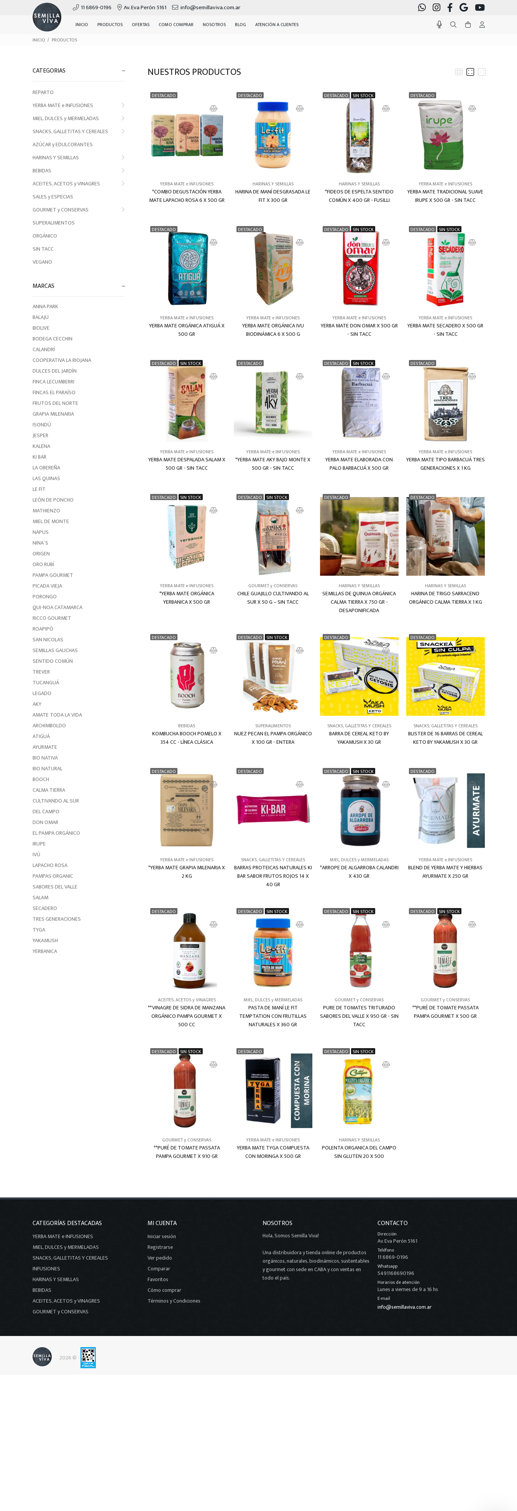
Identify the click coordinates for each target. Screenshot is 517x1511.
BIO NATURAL (47, 768)
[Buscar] (453, 25)
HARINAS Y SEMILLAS (79, 157)
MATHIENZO (46, 510)
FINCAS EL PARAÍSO (54, 392)
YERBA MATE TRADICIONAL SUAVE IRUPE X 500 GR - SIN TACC (445, 196)
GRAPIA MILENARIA (53, 414)
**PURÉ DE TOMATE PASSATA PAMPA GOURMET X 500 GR (445, 1012)
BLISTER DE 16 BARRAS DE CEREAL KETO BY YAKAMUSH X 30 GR (445, 738)
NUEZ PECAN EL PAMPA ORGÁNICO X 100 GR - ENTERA (273, 738)
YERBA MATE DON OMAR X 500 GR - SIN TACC (359, 330)
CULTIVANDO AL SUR (56, 800)
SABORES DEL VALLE (55, 886)
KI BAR (39, 456)
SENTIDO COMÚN (53, 661)
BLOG (240, 24)
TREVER (41, 671)
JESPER (40, 435)
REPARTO (43, 92)
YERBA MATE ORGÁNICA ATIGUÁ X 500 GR (187, 330)
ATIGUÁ (41, 736)
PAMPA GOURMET (53, 575)
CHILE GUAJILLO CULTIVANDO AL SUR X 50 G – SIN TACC (273, 598)
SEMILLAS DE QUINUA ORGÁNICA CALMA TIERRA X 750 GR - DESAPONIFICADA (359, 602)
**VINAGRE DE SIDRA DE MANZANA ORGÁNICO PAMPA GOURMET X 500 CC (186, 1016)
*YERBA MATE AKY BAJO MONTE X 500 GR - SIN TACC (272, 464)
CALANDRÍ (44, 349)
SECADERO (45, 908)
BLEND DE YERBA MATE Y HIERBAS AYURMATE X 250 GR (445, 872)
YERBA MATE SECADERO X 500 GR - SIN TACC (445, 330)
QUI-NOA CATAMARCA (57, 607)
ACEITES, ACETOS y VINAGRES (79, 183)
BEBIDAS (79, 170)
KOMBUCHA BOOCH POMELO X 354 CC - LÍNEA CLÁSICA (187, 738)
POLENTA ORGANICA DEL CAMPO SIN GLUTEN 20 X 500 (359, 1152)
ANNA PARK (45, 306)
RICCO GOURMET (52, 618)
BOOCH (41, 779)
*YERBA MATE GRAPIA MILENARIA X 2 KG (186, 872)
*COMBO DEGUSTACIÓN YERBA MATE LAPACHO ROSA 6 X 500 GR (187, 196)
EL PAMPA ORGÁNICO (56, 833)
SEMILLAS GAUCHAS (55, 650)
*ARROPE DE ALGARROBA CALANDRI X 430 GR (359, 872)
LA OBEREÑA (46, 467)
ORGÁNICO (45, 235)
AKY (37, 704)
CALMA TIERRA (49, 790)
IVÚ (36, 854)
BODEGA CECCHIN (52, 338)
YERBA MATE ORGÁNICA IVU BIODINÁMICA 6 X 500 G (273, 330)
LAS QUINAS (46, 478)
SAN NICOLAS (48, 639)
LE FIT (39, 489)
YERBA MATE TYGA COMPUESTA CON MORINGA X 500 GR (273, 1152)
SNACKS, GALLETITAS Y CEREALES (79, 131)
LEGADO (42, 693)
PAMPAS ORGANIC (53, 876)
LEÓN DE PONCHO (53, 499)
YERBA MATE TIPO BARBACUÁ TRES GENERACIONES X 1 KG (445, 464)
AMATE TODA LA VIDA (57, 714)
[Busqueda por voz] (439, 25)
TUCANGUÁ (46, 682)
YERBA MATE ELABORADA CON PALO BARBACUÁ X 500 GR (359, 464)
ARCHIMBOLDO (49, 725)
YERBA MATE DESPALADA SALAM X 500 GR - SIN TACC (186, 464)
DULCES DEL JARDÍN (55, 371)
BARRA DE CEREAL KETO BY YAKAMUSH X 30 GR (359, 738)
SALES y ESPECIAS (53, 196)
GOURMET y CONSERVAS (79, 209)
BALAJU (41, 317)
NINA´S (40, 542)
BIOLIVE (41, 328)
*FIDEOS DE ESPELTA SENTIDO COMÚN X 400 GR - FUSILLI (359, 196)
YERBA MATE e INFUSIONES (79, 105)
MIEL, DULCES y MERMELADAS (79, 118)
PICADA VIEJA (47, 585)
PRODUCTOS (64, 40)
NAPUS (41, 532)
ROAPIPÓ (43, 628)
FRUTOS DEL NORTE (55, 403)
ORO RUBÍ (43, 564)
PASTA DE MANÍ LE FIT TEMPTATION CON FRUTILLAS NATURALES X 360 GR (273, 1016)
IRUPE (39, 843)
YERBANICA (45, 951)
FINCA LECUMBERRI (53, 381)
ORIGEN (41, 553)
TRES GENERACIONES (57, 919)
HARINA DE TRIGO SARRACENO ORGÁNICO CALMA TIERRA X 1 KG (445, 598)
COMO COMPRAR (176, 24)
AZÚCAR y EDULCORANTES (63, 144)
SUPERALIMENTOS (54, 222)
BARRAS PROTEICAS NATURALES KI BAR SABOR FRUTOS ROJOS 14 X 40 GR (273, 876)
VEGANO (42, 262)
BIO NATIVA (45, 757)
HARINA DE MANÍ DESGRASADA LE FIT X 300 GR (272, 196)
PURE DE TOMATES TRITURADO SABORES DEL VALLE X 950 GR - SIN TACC (359, 1016)
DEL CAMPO (46, 811)
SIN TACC (43, 248)
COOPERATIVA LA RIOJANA (62, 360)
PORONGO (45, 596)
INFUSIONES (46, 1268)
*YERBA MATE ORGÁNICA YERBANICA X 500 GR (186, 598)
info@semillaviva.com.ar (404, 1307)
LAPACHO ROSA (50, 865)
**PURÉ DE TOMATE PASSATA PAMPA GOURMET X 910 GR (187, 1152)
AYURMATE (45, 747)
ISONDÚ (42, 424)
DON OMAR (45, 822)
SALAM (40, 897)
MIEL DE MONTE (51, 521)
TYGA (39, 929)
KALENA (41, 446)
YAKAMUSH (45, 940)
